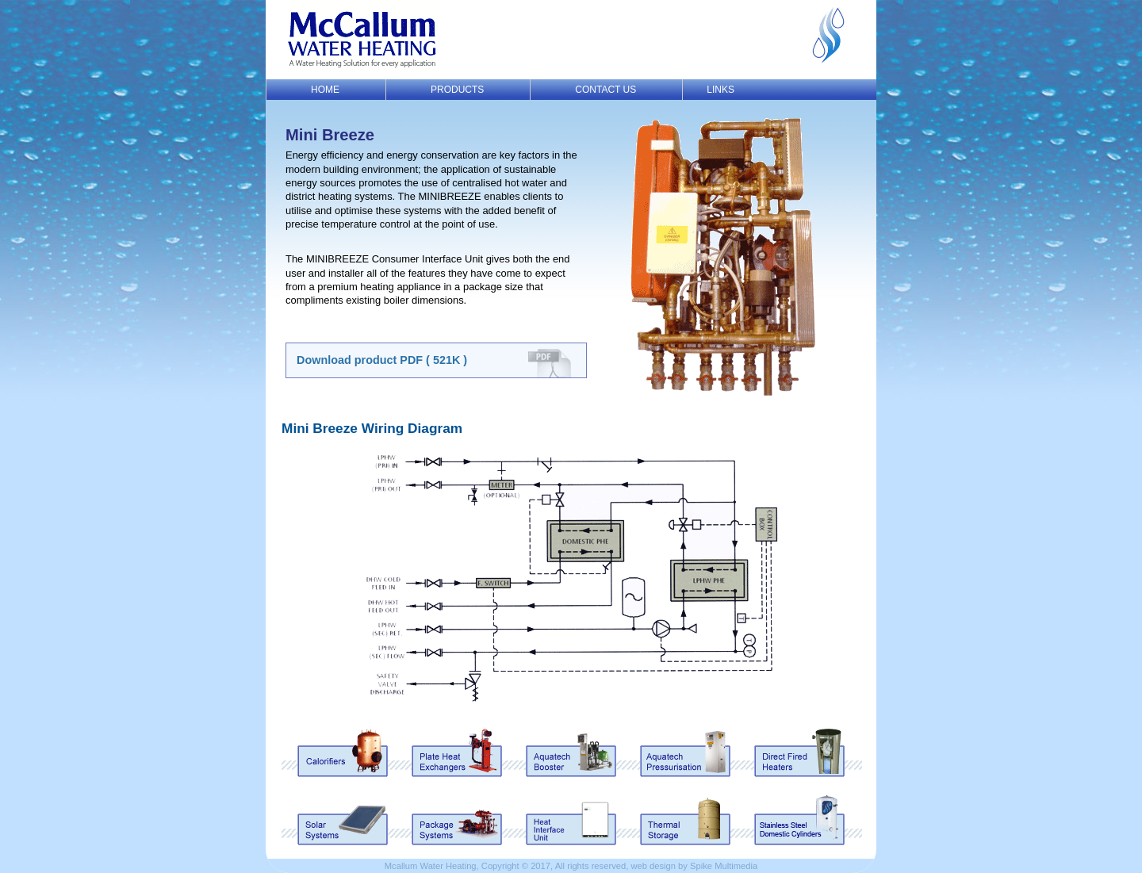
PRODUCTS (457, 89)
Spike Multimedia (723, 866)
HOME (325, 89)
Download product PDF (382, 360)
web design (653, 866)
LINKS (720, 89)
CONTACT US (605, 89)
